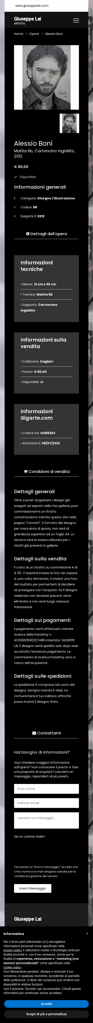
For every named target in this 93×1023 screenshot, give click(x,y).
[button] (87, 933)
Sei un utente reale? (29, 837)
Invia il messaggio (33, 888)
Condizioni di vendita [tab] (47, 471)
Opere (34, 34)
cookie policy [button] (12, 967)
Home (18, 34)
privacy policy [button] (13, 950)
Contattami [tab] (46, 733)
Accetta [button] (46, 1004)
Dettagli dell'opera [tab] (46, 234)
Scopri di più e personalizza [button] (46, 1014)
